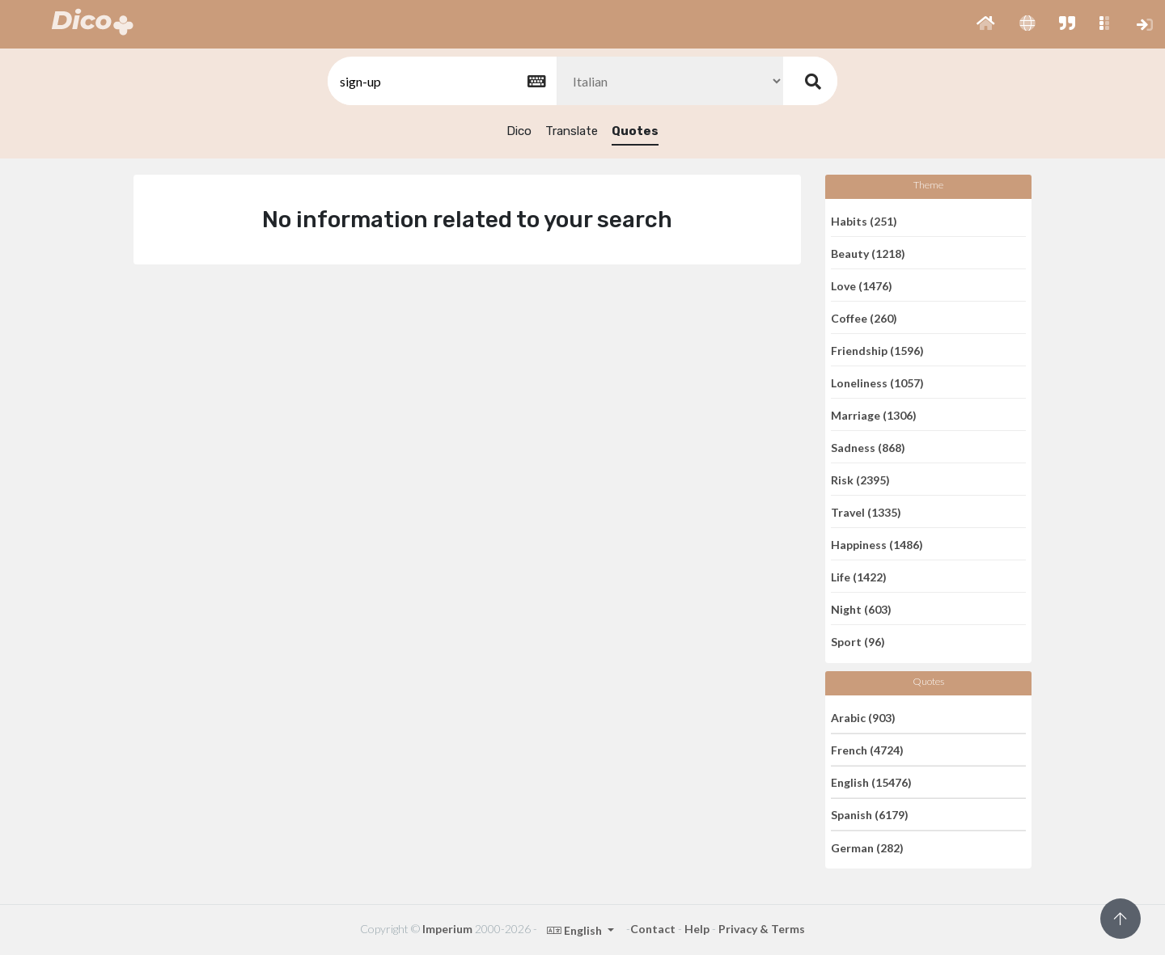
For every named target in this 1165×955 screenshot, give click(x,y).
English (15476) (871, 782)
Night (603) (861, 608)
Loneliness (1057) (877, 382)
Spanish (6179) (870, 815)
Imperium (447, 929)
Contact (653, 929)
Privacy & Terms (761, 929)
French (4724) (867, 750)
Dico (519, 131)
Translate (571, 131)
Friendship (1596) (877, 350)
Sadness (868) (868, 447)
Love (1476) (861, 285)
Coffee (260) (864, 317)
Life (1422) (859, 576)
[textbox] (441, 81)
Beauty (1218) (868, 253)
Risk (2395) (860, 479)
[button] (985, 24)
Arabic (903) (863, 717)
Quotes (635, 131)
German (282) (867, 847)
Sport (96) (858, 642)
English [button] (575, 930)
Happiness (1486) (877, 544)
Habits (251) (864, 220)
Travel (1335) (866, 511)
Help (697, 929)
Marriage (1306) (874, 414)
